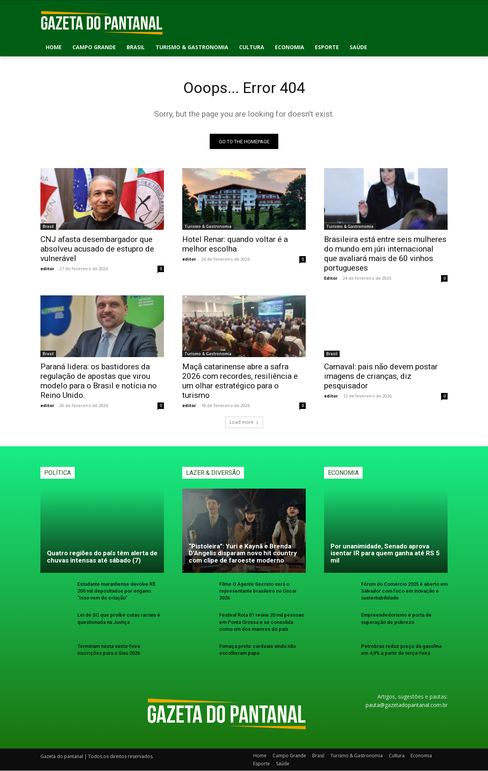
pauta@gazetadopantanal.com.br (407, 705)
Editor (330, 278)
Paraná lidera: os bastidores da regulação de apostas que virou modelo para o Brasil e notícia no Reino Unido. (98, 381)
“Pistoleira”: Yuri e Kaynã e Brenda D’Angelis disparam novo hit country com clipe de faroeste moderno (243, 553)
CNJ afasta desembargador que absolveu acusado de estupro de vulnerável (97, 249)
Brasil (48, 226)
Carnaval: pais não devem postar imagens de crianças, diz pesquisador (381, 376)
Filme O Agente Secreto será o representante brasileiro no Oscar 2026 (258, 591)
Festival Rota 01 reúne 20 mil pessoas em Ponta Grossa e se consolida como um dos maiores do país (261, 622)
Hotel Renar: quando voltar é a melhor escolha (235, 244)
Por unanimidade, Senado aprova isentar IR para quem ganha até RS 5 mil (385, 553)
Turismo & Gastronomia (208, 226)
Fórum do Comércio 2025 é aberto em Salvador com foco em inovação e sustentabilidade (404, 591)
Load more (244, 422)
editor (47, 269)
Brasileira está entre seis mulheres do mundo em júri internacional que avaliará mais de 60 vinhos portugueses (385, 254)
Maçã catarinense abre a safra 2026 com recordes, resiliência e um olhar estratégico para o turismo (240, 381)
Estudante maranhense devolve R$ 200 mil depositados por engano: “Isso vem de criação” (116, 591)
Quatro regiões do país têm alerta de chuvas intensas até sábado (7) (102, 557)
